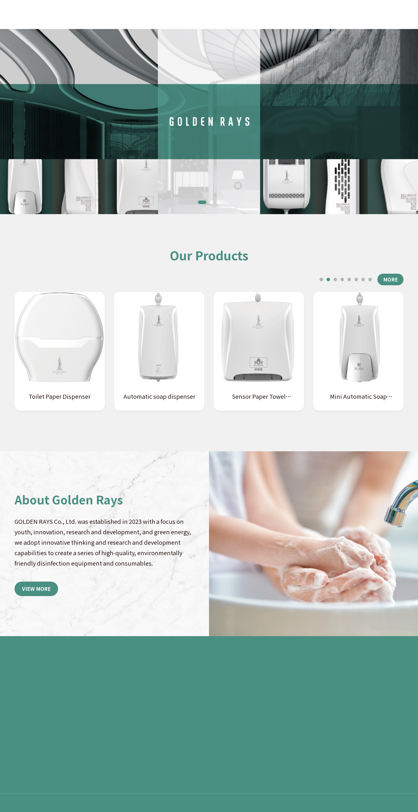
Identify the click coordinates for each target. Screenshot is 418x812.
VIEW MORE (36, 588)
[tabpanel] (209, 121)
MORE (390, 279)
